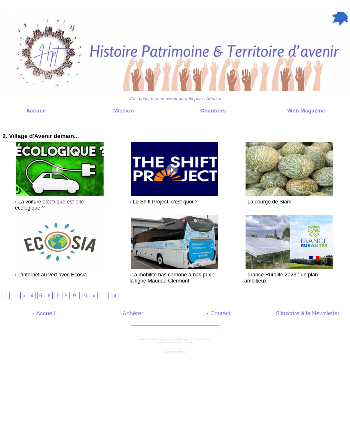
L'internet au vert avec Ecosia (52, 275)
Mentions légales (175, 352)
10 (84, 295)
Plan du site (186, 342)
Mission (111, 111)
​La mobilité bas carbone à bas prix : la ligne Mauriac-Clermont (172, 278)
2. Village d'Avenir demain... (62, 128)
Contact (218, 313)
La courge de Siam (270, 202)
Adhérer (131, 313)
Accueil (24, 111)
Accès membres (167, 342)
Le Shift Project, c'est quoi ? (165, 202)
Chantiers (201, 111)
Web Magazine (294, 111)
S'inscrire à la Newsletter (306, 313)
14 (113, 295)
